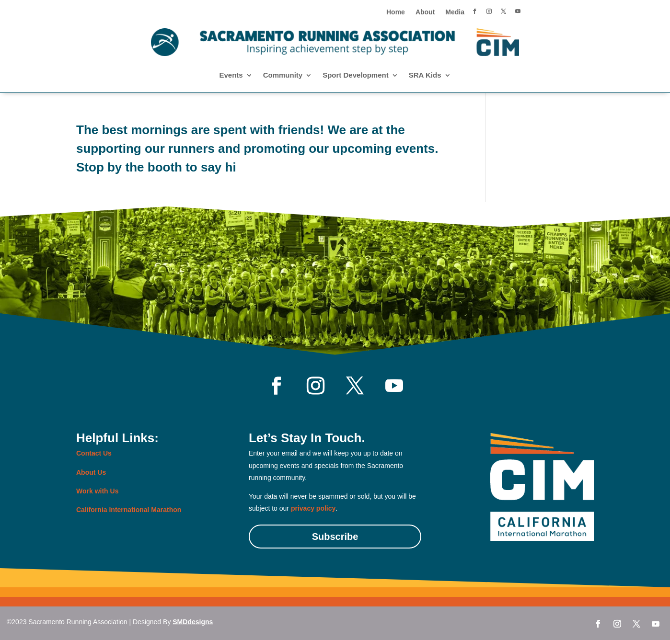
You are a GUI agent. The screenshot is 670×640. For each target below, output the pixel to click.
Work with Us (97, 491)
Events (231, 75)
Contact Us (94, 453)
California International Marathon (128, 510)
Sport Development (356, 75)
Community (283, 75)
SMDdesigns (193, 622)
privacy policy (313, 508)
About (425, 12)
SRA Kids (425, 75)
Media (454, 12)
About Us (91, 472)
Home (395, 12)
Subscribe (335, 536)
